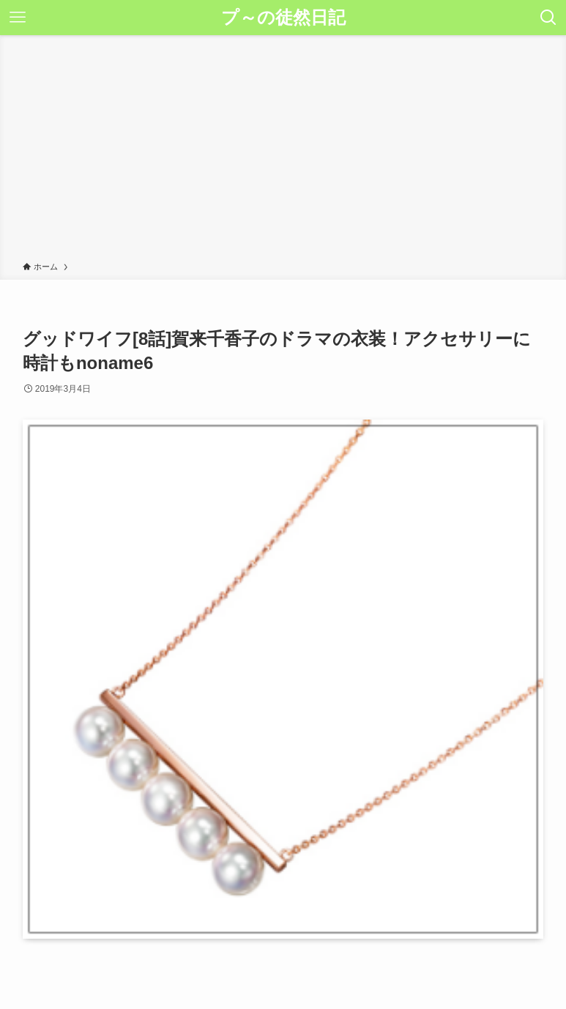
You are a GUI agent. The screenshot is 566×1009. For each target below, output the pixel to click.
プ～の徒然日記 (283, 17)
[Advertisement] (283, 150)
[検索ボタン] (548, 17)
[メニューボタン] (17, 17)
